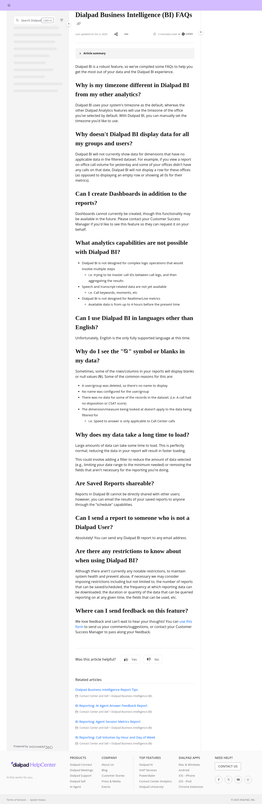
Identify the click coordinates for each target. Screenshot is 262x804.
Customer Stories (113, 775)
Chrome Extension (191, 786)
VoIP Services (148, 769)
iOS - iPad (185, 780)
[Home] (8, 5)
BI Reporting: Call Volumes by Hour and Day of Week (115, 736)
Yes (130, 658)
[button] (35, 20)
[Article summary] (134, 52)
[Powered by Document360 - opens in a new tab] (33, 746)
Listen (187, 33)
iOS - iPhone (187, 775)
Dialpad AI (146, 764)
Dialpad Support (81, 775)
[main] (135, 380)
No (153, 658)
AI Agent (75, 786)
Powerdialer (147, 775)
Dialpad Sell (77, 780)
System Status (38, 798)
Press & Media (111, 780)
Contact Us (228, 765)
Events (106, 786)
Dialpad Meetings (81, 769)
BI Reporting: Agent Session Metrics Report (108, 720)
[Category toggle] (68, 23)
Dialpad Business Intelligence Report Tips (106, 688)
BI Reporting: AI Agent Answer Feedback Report (111, 704)
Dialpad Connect (81, 764)
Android (184, 769)
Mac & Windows (189, 764)
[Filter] (61, 20)
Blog (105, 769)
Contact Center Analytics (155, 780)
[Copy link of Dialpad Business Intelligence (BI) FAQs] (78, 23)
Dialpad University (151, 786)
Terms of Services (16, 798)
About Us (108, 764)
